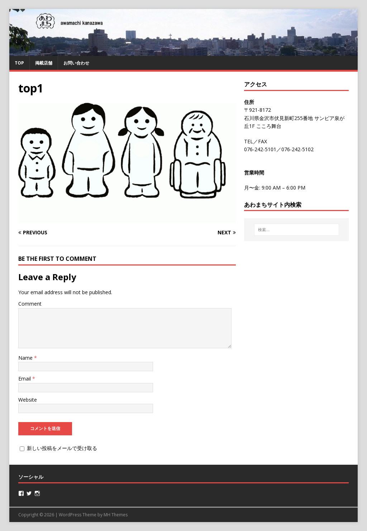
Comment (30, 303)
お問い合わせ (76, 63)
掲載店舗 (43, 63)
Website (27, 399)
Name (26, 357)
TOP (19, 63)
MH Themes (116, 515)
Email (25, 378)
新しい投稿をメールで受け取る (62, 448)
